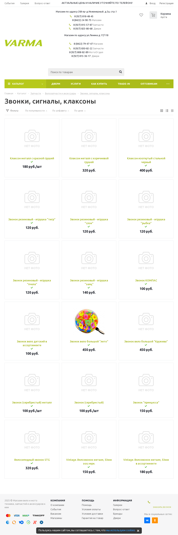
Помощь (88, 500)
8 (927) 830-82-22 (82, 48)
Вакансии (56, 513)
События (56, 509)
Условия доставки (92, 513)
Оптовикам (148, 83)
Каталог (18, 83)
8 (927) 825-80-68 (82, 28)
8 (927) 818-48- (82, 16)
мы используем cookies (120, 530)
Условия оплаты (91, 509)
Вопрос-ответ (121, 509)
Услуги (76, 83)
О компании (57, 505)
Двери (55, 83)
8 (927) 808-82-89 (78, 52)
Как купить (99, 83)
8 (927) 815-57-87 (82, 24)
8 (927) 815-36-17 (81, 56)
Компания (58, 500)
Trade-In (124, 83)
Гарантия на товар (92, 518)
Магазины (56, 518)
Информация (122, 500)
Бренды (117, 513)
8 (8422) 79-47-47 (83, 43)
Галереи (117, 505)
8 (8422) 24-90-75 (81, 20)
